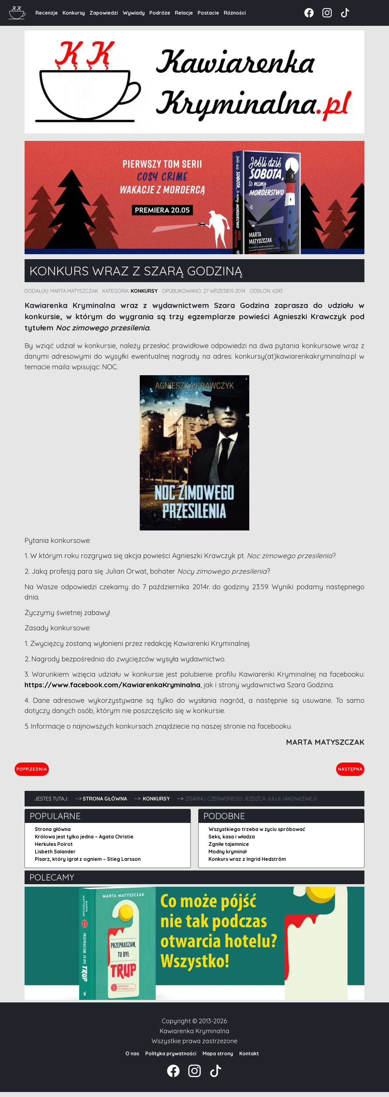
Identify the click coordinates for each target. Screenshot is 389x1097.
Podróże (159, 13)
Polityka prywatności (170, 1058)
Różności (235, 13)
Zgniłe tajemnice (229, 849)
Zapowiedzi (104, 13)
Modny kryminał (227, 856)
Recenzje (46, 13)
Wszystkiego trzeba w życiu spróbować (257, 834)
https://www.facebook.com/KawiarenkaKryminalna (112, 684)
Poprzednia (60, 771)
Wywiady (134, 13)
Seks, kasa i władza (232, 841)
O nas (132, 1058)
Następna (345, 771)
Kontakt (249, 1058)
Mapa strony (218, 1058)
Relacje (184, 13)
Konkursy (74, 13)
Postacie (208, 13)
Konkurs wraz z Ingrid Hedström (247, 864)
